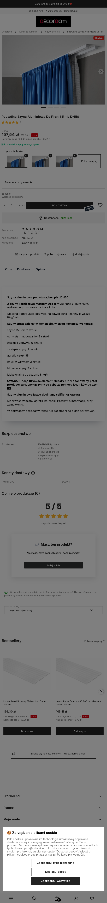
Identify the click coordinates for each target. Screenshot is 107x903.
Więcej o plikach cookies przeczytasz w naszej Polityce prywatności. (49, 853)
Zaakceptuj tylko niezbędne (55, 862)
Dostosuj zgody (55, 871)
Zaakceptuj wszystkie (55, 881)
